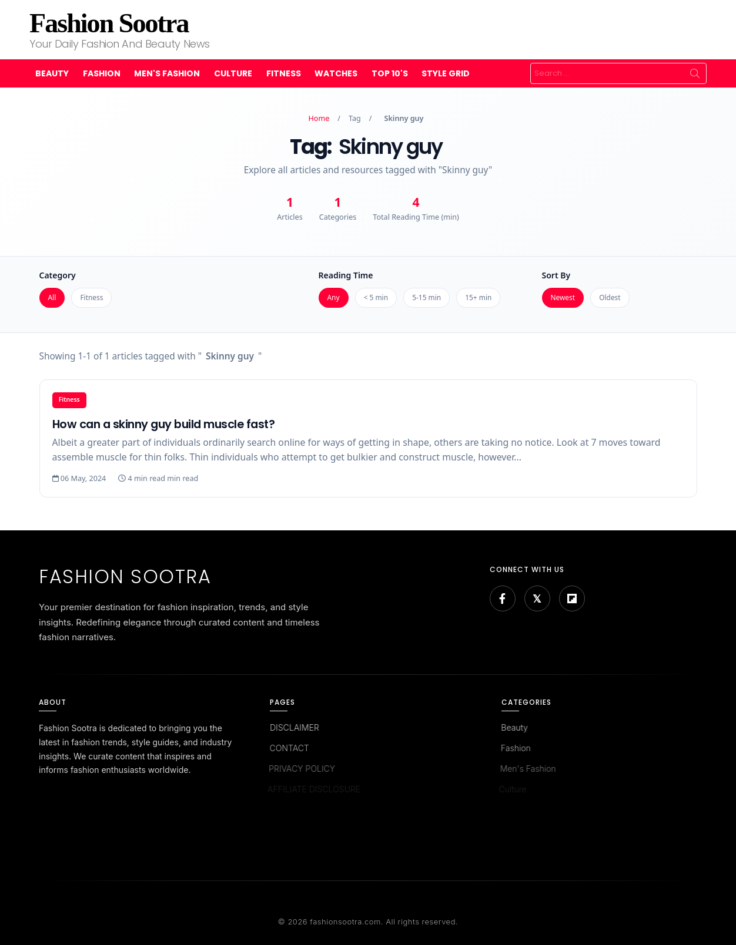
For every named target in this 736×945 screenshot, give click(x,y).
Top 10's (390, 73)
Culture (233, 73)
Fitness (283, 73)
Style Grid (445, 73)
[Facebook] (503, 598)
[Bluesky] (537, 598)
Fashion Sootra (108, 23)
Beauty (52, 73)
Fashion (102, 73)
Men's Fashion (167, 73)
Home (319, 118)
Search (695, 73)
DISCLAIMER (294, 727)
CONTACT (287, 748)
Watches (336, 73)
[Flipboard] (572, 598)
